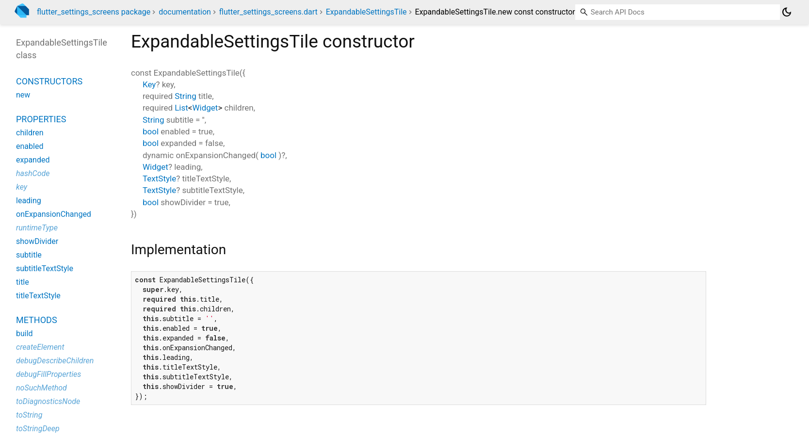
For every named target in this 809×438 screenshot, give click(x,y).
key (21, 187)
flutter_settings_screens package (93, 11)
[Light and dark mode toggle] (786, 12)
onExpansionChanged (53, 214)
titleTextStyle (38, 295)
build (24, 333)
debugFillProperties (48, 374)
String (185, 96)
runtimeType (37, 227)
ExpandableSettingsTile (366, 11)
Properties (41, 119)
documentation (185, 11)
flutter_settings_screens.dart (268, 11)
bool (151, 131)
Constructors (49, 81)
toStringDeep (38, 428)
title (22, 282)
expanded (32, 159)
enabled (29, 146)
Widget (205, 108)
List (181, 108)
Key (149, 84)
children (30, 132)
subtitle (29, 255)
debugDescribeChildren (55, 360)
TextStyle (159, 178)
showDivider (37, 241)
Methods (36, 320)
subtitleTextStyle (44, 268)
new (23, 94)
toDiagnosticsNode (48, 401)
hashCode (32, 173)
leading (28, 200)
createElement (40, 347)
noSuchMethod (41, 387)
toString (29, 415)
